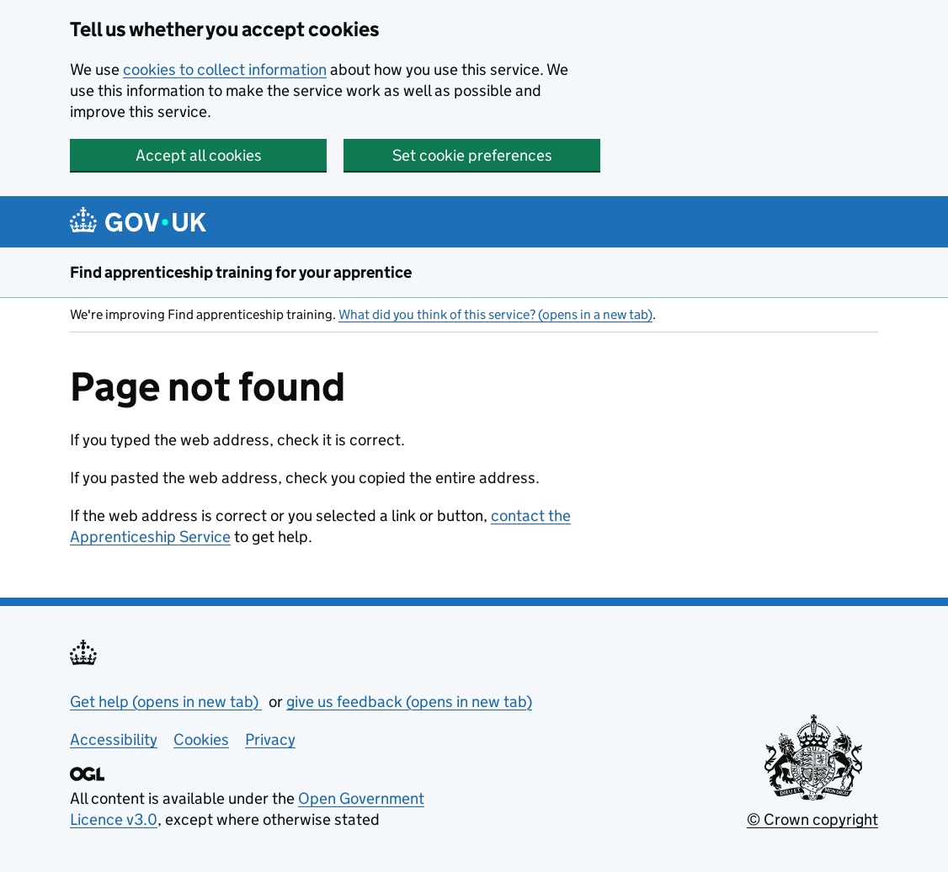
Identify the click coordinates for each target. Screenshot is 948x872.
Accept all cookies (199, 155)
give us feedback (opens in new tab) (409, 701)
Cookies (201, 739)
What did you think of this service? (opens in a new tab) (495, 314)
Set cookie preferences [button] (472, 155)
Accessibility (113, 739)
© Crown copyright (812, 819)
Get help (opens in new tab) (166, 701)
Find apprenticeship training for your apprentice (241, 272)
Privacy (270, 739)
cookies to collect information (225, 69)
